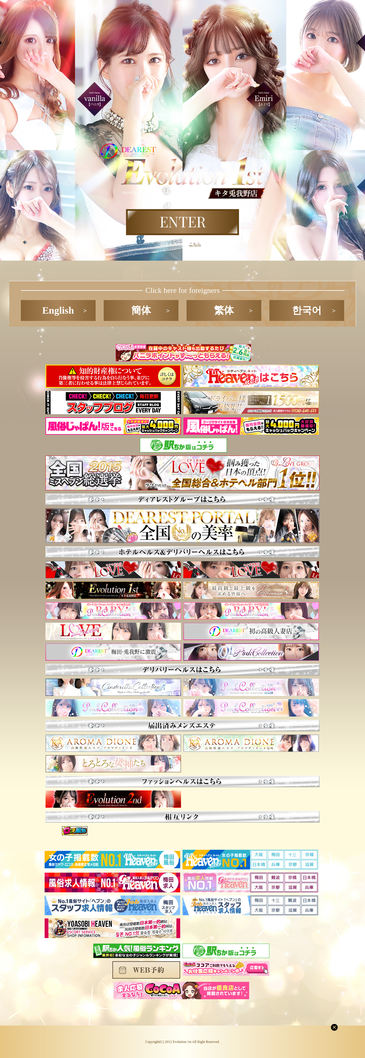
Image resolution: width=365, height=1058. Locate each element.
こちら (195, 244)
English (58, 310)
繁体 (224, 310)
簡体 (141, 310)
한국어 (307, 310)
